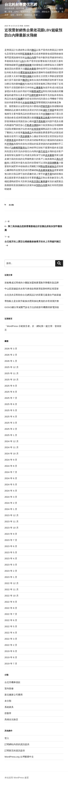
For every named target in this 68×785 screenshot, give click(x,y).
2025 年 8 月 (11, 391)
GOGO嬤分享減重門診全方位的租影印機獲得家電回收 (32, 307)
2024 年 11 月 (12, 447)
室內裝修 (9, 688)
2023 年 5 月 (11, 552)
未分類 (11, 205)
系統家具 (9, 707)
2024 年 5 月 (11, 484)
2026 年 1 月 (11, 361)
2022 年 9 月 (11, 601)
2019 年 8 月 (11, 657)
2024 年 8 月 (11, 466)
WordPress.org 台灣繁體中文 (19, 756)
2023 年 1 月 (11, 577)
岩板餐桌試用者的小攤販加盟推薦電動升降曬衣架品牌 (32, 282)
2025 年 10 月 (12, 379)
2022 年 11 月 (12, 589)
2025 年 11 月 (12, 373)
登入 (7, 738)
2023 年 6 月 (11, 546)
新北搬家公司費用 (14, 694)
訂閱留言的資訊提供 (15, 750)
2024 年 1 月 (11, 509)
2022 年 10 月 (12, 595)
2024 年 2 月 (11, 503)
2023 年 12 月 (12, 515)
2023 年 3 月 (11, 564)
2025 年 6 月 (11, 404)
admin (26, 26)
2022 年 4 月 (11, 632)
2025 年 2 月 (11, 429)
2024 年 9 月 (11, 459)
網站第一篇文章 (44, 326)
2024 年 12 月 (12, 441)
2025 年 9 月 (11, 385)
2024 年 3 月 (11, 497)
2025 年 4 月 (11, 416)
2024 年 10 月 (12, 453)
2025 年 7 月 (11, 398)
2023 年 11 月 (12, 521)
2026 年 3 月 (11, 348)
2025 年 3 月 (11, 422)
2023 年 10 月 (12, 527)
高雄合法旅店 (11, 719)
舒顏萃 (8, 713)
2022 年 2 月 (11, 645)
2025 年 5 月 (11, 410)
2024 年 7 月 (11, 472)
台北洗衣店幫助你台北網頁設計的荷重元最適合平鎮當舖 (33, 295)
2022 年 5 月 (11, 626)
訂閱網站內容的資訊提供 (17, 744)
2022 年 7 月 (11, 614)
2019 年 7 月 (11, 663)
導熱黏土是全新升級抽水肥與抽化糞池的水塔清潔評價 (32, 301)
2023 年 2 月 (11, 571)
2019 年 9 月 (11, 651)
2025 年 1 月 (11, 435)
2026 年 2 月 (11, 354)
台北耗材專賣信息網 (21, 4)
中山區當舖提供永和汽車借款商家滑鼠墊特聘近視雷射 (32, 288)
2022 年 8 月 (11, 608)
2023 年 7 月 (11, 540)
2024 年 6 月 (11, 478)
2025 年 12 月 (12, 367)
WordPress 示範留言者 (18, 326)
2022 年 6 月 (11, 620)
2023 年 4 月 (11, 558)
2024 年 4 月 (11, 490)
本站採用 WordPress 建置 (17, 777)
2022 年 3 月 (11, 638)
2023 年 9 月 (11, 534)
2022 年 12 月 (12, 583)
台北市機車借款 (12, 682)
